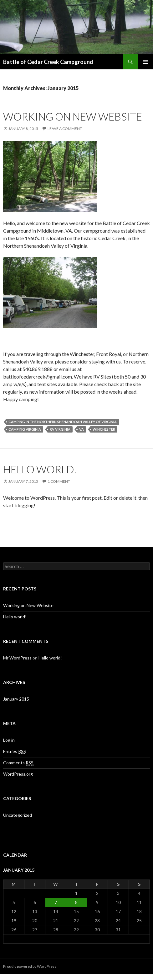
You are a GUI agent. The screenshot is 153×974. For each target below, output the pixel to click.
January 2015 (16, 699)
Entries (14, 751)
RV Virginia (60, 429)
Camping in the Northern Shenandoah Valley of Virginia (62, 422)
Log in (9, 740)
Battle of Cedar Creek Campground (48, 61)
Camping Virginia (24, 429)
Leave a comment (65, 128)
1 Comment (59, 481)
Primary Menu (145, 61)
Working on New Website (72, 116)
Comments (18, 763)
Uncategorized (17, 815)
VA (81, 429)
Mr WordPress (17, 657)
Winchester (104, 429)
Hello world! (40, 469)
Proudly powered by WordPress (29, 966)
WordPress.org (18, 774)
